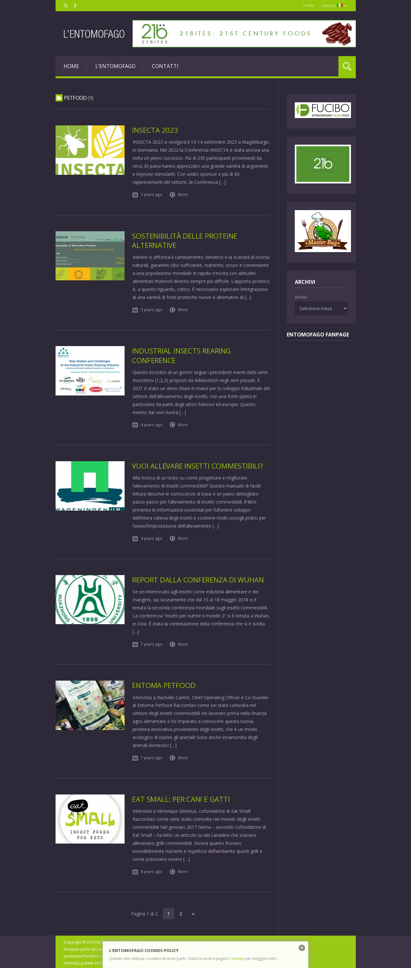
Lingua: (333, 5)
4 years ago (151, 424)
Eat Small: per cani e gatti (181, 798)
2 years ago (151, 194)
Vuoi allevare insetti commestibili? (197, 466)
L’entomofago (115, 66)
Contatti (165, 66)
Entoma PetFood (164, 685)
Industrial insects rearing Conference (182, 355)
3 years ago (151, 309)
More (183, 194)
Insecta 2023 (155, 130)
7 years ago (151, 643)
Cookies (236, 958)
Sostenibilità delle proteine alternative (185, 240)
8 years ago (151, 870)
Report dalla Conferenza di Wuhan (199, 579)
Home (306, 5)
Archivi (301, 297)
